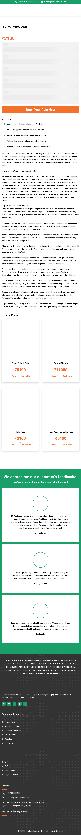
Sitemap (59, 831)
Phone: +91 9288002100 (26, 2)
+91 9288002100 (13, 793)
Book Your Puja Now (40, 110)
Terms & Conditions (12, 726)
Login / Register (11, 770)
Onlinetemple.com (31, 831)
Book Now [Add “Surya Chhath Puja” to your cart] (26, 376)
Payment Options (12, 775)
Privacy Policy (10, 722)
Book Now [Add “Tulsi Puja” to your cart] (26, 444)
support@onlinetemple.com (53, 2)
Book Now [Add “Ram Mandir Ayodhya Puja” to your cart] (67, 444)
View (14, 376)
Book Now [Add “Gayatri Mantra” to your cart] (67, 376)
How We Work (10, 735)
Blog (6, 762)
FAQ (6, 766)
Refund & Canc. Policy (13, 731)
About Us (8, 739)
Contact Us (9, 743)
